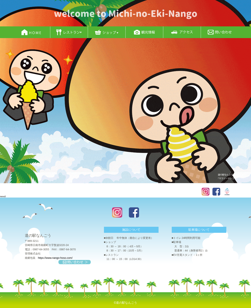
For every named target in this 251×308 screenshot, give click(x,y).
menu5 (3, 196)
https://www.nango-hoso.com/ (55, 257)
